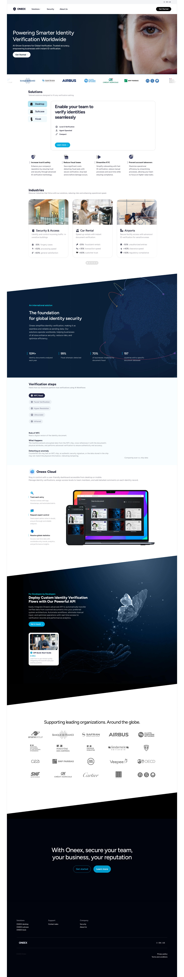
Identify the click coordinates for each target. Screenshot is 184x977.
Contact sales (53, 924)
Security (50, 9)
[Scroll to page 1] (87, 263)
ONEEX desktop (22, 924)
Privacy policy (162, 954)
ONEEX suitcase (23, 927)
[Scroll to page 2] (89, 263)
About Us (63, 9)
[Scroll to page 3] (92, 263)
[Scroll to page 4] (94, 263)
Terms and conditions (159, 957)
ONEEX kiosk (21, 930)
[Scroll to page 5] (97, 263)
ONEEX (23, 942)
